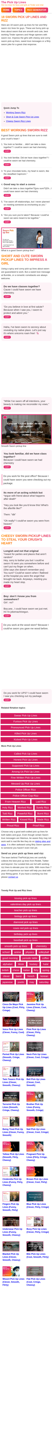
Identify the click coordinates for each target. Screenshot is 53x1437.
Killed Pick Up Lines (26, 733)
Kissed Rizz (26, 819)
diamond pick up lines (26, 922)
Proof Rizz (38, 825)
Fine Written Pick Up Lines (25, 777)
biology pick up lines (25, 916)
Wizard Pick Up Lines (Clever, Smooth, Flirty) (13, 1276)
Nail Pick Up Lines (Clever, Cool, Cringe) (37, 1125)
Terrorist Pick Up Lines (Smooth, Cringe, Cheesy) (11, 1101)
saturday (44, 982)
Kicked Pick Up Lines (25, 739)
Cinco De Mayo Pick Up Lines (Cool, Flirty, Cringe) (14, 1002)
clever (6, 976)
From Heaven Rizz (15, 801)
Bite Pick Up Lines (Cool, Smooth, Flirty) (37, 1249)
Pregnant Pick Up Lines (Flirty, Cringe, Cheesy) (36, 1151)
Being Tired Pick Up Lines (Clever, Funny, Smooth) (13, 1126)
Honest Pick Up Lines (26, 759)
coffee (45, 958)
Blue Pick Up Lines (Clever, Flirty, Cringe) (37, 1199)
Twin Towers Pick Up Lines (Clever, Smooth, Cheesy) (13, 1076)
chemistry (41, 946)
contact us (13, 877)
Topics (18, 10)
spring (45, 970)
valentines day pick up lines (25, 904)
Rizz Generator (36, 10)
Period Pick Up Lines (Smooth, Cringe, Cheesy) (13, 1051)
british (5, 970)
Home (6, 10)
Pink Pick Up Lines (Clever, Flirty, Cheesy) (36, 1027)
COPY (7, 151)
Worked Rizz (24, 807)
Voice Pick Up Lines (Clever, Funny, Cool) (13, 1025)
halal (45, 964)
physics (30, 952)
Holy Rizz (7, 807)
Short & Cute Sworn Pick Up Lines (22, 117)
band (18, 976)
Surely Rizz (42, 807)
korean (44, 976)
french (30, 976)
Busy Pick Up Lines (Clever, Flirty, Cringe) (37, 1224)
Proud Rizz (13, 825)
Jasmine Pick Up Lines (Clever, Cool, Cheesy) (36, 1002)
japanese (8, 982)
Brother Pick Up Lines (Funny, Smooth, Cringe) (34, 1101)
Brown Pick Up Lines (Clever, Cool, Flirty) (37, 1174)
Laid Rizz (41, 801)
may (31, 982)
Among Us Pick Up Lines (25, 771)
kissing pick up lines (26, 898)
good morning (10, 958)
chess (16, 970)
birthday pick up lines (25, 934)
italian (26, 970)
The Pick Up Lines (13, 2)
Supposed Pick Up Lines (25, 765)
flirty (36, 970)
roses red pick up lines (25, 928)
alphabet (7, 964)
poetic (21, 982)
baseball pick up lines (26, 940)
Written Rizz (9, 819)
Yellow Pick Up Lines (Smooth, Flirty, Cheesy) (13, 1151)
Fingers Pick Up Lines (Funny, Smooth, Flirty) (11, 1201)
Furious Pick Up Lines (25, 721)
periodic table (29, 958)
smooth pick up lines (15, 946)
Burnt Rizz (43, 813)
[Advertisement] (26, 74)
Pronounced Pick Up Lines (25, 727)
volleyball (44, 952)
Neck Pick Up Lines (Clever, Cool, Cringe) (37, 1050)
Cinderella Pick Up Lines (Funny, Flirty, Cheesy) (13, 1176)
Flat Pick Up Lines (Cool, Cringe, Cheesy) (35, 1276)
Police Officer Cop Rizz (25, 795)
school (6, 952)
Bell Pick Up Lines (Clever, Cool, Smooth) (35, 1076)
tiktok (21, 964)
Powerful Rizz (25, 813)
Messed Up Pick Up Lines (25, 783)
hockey (33, 964)
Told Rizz (7, 813)
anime (17, 952)
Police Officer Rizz (25, 789)
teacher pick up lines (25, 910)
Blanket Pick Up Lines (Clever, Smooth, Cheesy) (11, 1251)
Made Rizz (43, 819)
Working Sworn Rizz (16, 112)
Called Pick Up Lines (25, 753)
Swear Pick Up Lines (25, 715)
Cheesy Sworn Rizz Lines (18, 121)
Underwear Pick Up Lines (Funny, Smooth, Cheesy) (12, 1226)
